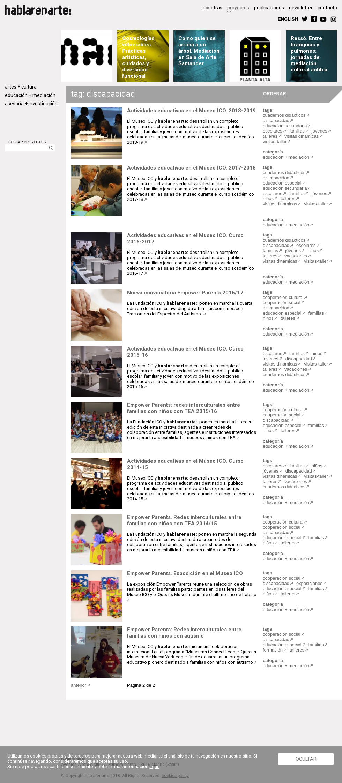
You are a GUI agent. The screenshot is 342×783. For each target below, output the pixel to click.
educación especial (282, 183)
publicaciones (269, 7)
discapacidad (276, 120)
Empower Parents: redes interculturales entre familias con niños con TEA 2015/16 (183, 408)
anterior (78, 685)
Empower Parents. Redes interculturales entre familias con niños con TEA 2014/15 (184, 520)
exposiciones (309, 583)
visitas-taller (275, 141)
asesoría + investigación (31, 103)
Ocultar (306, 759)
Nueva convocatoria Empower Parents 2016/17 (185, 292)
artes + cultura (21, 87)
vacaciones (295, 255)
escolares (272, 131)
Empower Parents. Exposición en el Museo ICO (185, 573)
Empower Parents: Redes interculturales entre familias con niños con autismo (184, 632)
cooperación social (281, 302)
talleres (270, 136)
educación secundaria (285, 125)
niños (268, 198)
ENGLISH (288, 18)
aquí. (154, 766)
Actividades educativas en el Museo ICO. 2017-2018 (191, 168)
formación (273, 650)
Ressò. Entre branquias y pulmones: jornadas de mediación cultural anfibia (309, 54)
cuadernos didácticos (284, 115)
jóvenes (319, 131)
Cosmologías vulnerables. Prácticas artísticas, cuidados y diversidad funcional (138, 57)
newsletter (301, 7)
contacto (327, 7)
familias (297, 131)
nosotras (212, 7)
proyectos (238, 7)
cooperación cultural (283, 297)
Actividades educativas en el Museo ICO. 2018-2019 (191, 110)
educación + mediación (30, 95)
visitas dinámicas (301, 136)
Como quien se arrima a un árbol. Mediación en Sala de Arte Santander (199, 51)
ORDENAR (273, 93)
